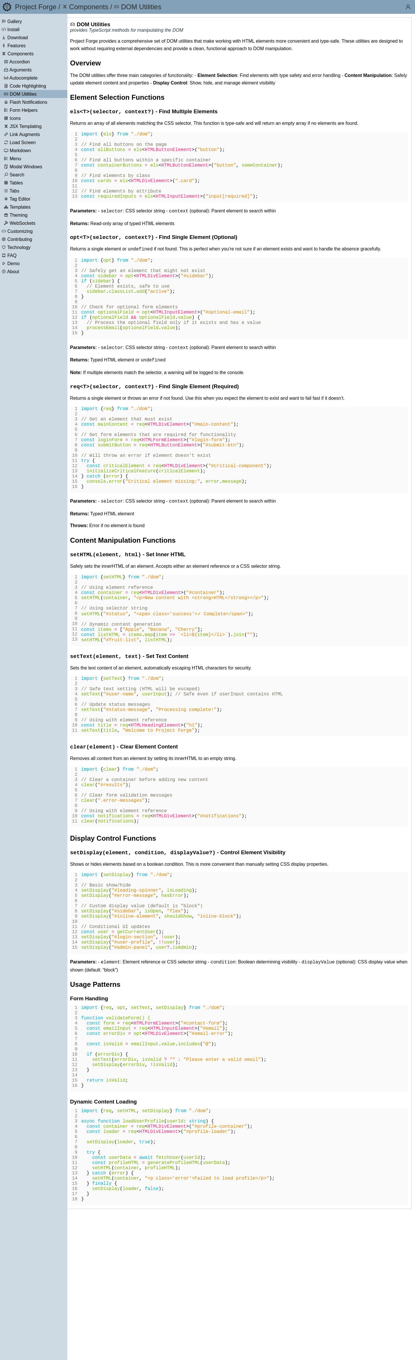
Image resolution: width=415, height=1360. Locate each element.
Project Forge (35, 7)
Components (27, 53)
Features (23, 45)
